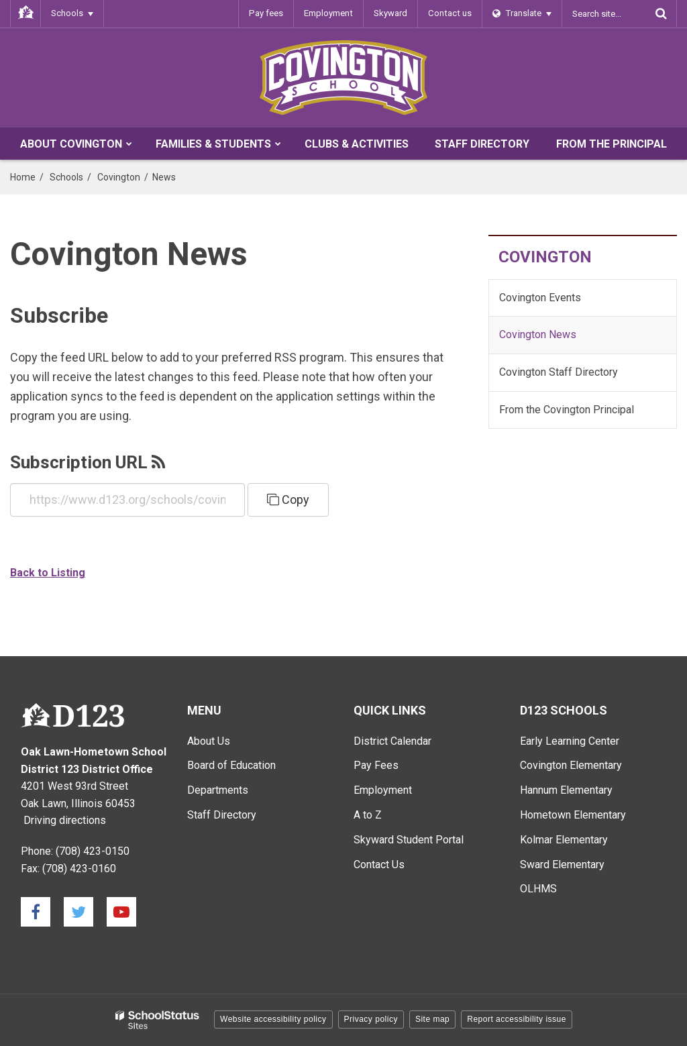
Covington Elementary (571, 765)
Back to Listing (47, 572)
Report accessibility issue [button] (516, 1019)
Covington (118, 177)
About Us (208, 741)
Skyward (392, 13)
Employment (331, 13)
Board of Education (231, 765)
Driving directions (64, 820)
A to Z (368, 814)
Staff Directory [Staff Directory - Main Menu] (221, 814)
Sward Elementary (562, 864)
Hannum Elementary (566, 790)
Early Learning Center (569, 741)
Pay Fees (376, 765)
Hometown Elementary (573, 814)
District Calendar (392, 741)
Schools (66, 177)
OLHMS (538, 888)
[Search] (660, 13)
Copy (288, 499)
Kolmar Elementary (564, 839)
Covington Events (540, 297)
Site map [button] (432, 1019)
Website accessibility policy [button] (273, 1019)
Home (23, 177)
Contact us (451, 13)
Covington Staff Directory (558, 372)
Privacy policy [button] (371, 1019)
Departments (217, 790)
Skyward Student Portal (409, 839)
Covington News (537, 334)
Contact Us (379, 864)
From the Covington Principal (566, 409)
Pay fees (269, 13)
